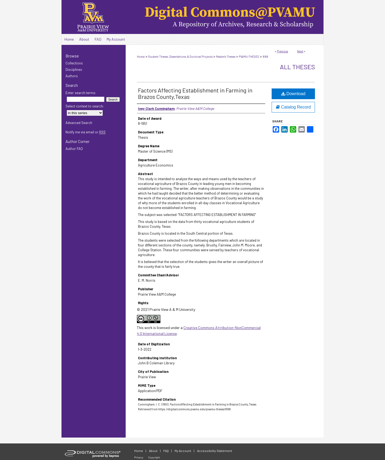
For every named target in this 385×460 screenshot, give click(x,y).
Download (293, 93)
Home (141, 56)
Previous (282, 51)
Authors (72, 76)
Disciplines (74, 69)
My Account (183, 451)
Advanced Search (79, 123)
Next (300, 51)
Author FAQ (74, 148)
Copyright (154, 457)
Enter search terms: (81, 93)
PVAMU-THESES (249, 56)
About (153, 451)
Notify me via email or (86, 132)
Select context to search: (85, 106)
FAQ (166, 451)
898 (265, 56)
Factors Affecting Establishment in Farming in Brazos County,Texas (195, 93)
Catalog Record (293, 107)
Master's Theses (225, 56)
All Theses (297, 67)
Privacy (138, 457)
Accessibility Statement (214, 451)
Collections (74, 63)
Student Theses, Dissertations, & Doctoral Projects (180, 56)
